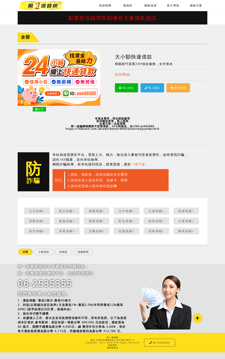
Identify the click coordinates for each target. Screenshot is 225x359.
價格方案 (196, 5)
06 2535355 (159, 342)
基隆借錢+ (37, 221)
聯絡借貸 (150, 5)
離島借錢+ (186, 231)
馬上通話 (152, 88)
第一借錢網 (112, 337)
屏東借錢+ (67, 231)
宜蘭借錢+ (97, 231)
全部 (25, 37)
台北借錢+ (37, 211)
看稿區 (127, 5)
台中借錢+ (126, 211)
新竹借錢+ (37, 231)
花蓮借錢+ (126, 231)
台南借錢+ (156, 211)
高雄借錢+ (186, 211)
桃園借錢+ (97, 211)
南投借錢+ (156, 221)
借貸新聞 (105, 5)
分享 (39, 109)
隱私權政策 (112, 347)
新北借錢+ (67, 211)
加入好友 (126, 88)
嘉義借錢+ (67, 221)
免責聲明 (112, 345)
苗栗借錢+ (97, 221)
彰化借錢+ (126, 221)
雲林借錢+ (156, 231)
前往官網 (178, 88)
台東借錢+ (186, 221)
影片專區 (173, 5)
